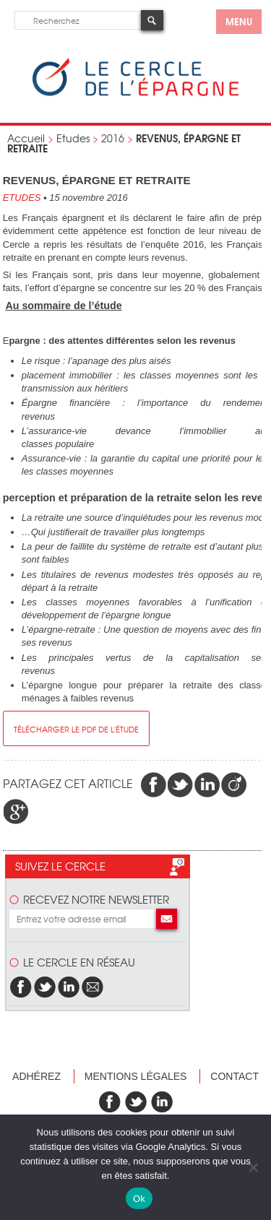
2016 (112, 138)
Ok (139, 1198)
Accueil (26, 138)
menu (238, 21)
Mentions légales (136, 1076)
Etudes (73, 138)
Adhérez (36, 1076)
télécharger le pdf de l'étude (76, 729)
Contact (234, 1076)
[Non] (253, 1167)
